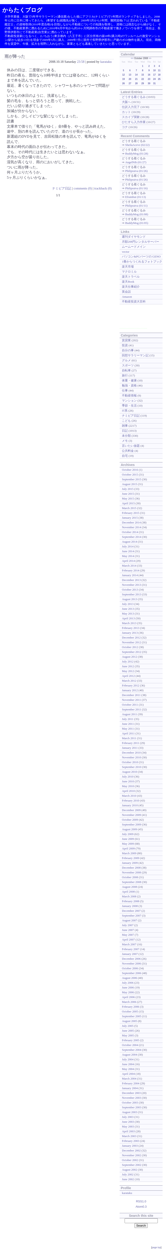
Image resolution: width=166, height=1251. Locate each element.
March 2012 (129, 680)
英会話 (126, 291)
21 (136, 79)
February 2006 (130, 1006)
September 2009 (131, 824)
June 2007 (128, 930)
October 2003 (130, 1102)
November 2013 (131, 584)
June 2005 (128, 1030)
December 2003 (131, 1093)
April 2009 (128, 848)
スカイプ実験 (131, 117)
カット (126, 112)
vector (125, 251)
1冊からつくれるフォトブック (142, 261)
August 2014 (129, 541)
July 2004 (128, 1059)
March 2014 (129, 565)
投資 (125, 345)
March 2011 (129, 738)
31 (154, 83)
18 (159, 75)
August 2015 (129, 484)
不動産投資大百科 (134, 301)
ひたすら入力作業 (134, 122)
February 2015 (130, 513)
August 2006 (129, 978)
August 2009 (129, 829)
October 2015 (130, 474)
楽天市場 (128, 266)
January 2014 (130, 575)
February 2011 (130, 743)
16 (149, 75)
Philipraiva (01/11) (136, 205)
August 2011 (129, 714)
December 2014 (131, 522)
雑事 (125, 425)
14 (136, 75)
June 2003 (128, 1121)
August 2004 (129, 1054)
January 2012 (130, 690)
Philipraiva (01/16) (136, 188)
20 (130, 79)
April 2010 (128, 791)
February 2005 (130, 1040)
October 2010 (130, 762)
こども (126, 420)
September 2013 (131, 594)
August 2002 (129, 1169)
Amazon (127, 296)
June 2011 (128, 723)
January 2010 (130, 805)
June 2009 (128, 839)
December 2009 (131, 810)
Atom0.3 (141, 1206)
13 (130, 75)
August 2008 (129, 886)
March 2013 (129, 623)
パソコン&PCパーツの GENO (141, 256)
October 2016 (130, 469)
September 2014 (131, 537)
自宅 (125, 455)
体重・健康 (129, 380)
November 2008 (131, 872)
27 (130, 83)
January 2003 (130, 1145)
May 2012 (128, 671)
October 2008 (130, 877)
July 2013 (128, 604)
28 (136, 83)
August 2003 (129, 1112)
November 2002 (131, 1155)
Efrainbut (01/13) (135, 197)
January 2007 (130, 954)
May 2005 (128, 1035)
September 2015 (131, 479)
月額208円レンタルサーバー (140, 241)
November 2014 (131, 527)
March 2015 (129, 508)
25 (159, 79)
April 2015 (128, 503)
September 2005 (131, 1016)
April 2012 (128, 676)
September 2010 (131, 767)
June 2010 (128, 781)
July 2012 (128, 661)
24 (154, 79)
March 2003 (129, 1136)
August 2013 (129, 599)
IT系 (125, 410)
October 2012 (130, 647)
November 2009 (131, 815)
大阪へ (126, 102)
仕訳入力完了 (131, 107)
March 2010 (129, 795)
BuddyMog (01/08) (136, 214)
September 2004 (131, 1049)
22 (142, 79)
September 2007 (131, 915)
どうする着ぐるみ (134, 97)
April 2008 (128, 891)
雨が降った (15, 56)
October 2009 (130, 819)
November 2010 (131, 757)
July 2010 (128, 776)
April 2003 (128, 1131)
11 (159, 70)
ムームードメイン (134, 246)
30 (149, 83)
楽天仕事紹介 (131, 286)
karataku (106, 61)
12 (123, 75)
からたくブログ (22, 10)
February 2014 (130, 570)
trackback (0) (103, 188)
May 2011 (128, 728)
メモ (125, 440)
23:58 (81, 61)
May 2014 (128, 556)
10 (154, 70)
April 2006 (128, 997)
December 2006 (131, 958)
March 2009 (129, 853)
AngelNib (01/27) (135, 162)
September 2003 (131, 1107)
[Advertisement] (133, 318)
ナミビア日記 (61, 188)
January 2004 (130, 1088)
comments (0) (83, 188)
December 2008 (131, 867)
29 (142, 83)
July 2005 (128, 1026)
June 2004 (128, 1064)
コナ (125, 127)
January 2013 (130, 632)
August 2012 (129, 656)
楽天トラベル (131, 276)
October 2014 (130, 532)
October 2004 (130, 1045)
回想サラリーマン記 (135, 355)
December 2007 (131, 910)
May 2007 (128, 934)
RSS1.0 (141, 1201)
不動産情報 (129, 395)
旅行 (125, 375)
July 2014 (128, 546)
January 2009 (130, 863)
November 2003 (131, 1097)
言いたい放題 (131, 445)
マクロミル (129, 271)
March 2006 (129, 1002)
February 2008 (130, 901)
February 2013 (130, 628)
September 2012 (131, 652)
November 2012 (131, 642)
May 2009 (128, 843)
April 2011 (128, 733)
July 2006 (128, 982)
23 (149, 79)
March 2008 (129, 896)
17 (154, 75)
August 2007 (129, 920)
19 (123, 79)
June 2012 (128, 666)
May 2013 (128, 613)
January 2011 (130, 747)
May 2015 (128, 498)
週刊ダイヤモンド (134, 236)
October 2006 (130, 968)
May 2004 (128, 1069)
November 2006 (131, 963)
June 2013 (128, 608)
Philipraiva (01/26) (136, 171)
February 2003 (130, 1141)
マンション (129, 400)
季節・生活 (129, 405)
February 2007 (130, 949)
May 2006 (128, 992)
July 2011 (127, 719)
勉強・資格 (129, 385)
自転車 (126, 370)
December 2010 (131, 752)
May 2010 (128, 786)
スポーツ (128, 365)
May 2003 (128, 1126)
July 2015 (128, 489)
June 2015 (128, 493)
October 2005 (130, 1011)
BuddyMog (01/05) (136, 223)
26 (123, 83)
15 (142, 75)
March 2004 (129, 1078)
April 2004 (128, 1073)
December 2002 (131, 1150)
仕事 (125, 390)
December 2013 (131, 580)
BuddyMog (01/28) (136, 153)
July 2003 (128, 1117)
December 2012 (131, 637)
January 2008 (130, 906)
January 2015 (130, 517)
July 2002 (128, 1174)
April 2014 (128, 560)
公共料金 (128, 450)
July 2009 (128, 834)
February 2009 (130, 858)
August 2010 (129, 771)
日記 (125, 430)
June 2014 (128, 551)
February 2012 (130, 685)
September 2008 (131, 882)
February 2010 (130, 800)
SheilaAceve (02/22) (137, 145)
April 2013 (128, 618)
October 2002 (130, 1160)
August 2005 (129, 1021)
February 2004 (130, 1083)
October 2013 (130, 589)
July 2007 (128, 925)
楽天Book (128, 281)
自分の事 (128, 350)
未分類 (126, 435)
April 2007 (128, 939)
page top (156, 1247)
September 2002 (131, 1165)
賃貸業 (126, 340)
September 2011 (131, 709)
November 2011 (131, 700)
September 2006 (131, 973)
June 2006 (128, 987)
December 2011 (131, 695)
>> (150, 58)
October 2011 (130, 704)
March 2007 (129, 944)
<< (132, 58)
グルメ (126, 360)
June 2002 (128, 1179)
